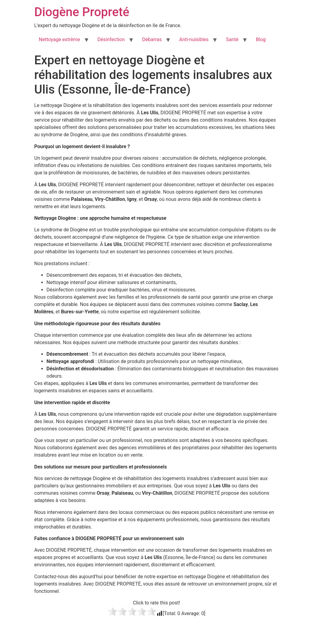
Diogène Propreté (81, 12)
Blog (261, 39)
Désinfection (111, 39)
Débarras (152, 39)
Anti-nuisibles (193, 39)
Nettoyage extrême (59, 39)
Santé (232, 39)
